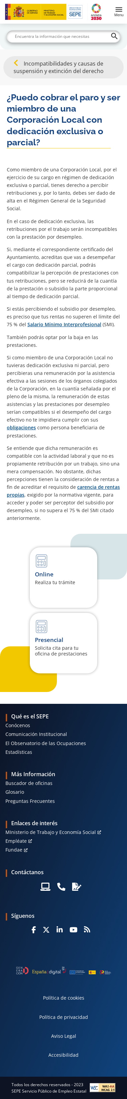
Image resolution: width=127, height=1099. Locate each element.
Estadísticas (18, 752)
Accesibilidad (63, 1055)
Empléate (16, 841)
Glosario (14, 792)
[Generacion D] (63, 970)
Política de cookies (63, 998)
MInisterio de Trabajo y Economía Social (50, 832)
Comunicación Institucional (36, 734)
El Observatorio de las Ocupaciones (45, 743)
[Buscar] (63, 36)
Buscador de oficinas (28, 783)
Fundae (13, 849)
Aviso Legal (63, 1036)
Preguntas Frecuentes (30, 801)
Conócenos (17, 725)
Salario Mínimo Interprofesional (64, 324)
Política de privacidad (63, 1017)
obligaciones (21, 427)
